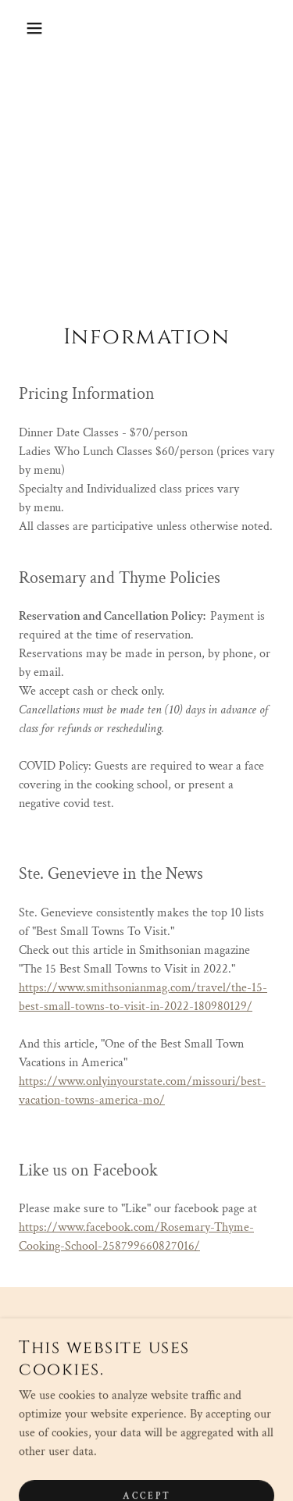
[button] (23, 28)
